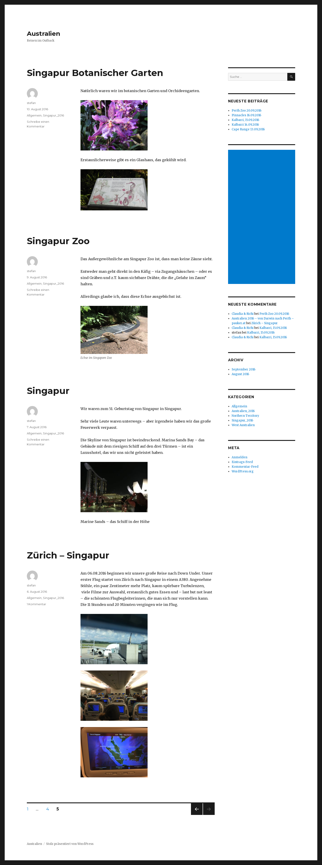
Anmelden (239, 457)
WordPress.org (243, 471)
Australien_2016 (243, 411)
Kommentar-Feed (245, 467)
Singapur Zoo (58, 240)
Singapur (48, 390)
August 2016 (240, 374)
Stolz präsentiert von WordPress (69, 844)
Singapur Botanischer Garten (95, 72)
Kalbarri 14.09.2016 (245, 125)
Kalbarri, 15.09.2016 (245, 120)
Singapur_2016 (53, 115)
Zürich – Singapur (68, 555)
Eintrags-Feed (242, 462)
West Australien (243, 425)
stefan (31, 103)
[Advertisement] (262, 217)
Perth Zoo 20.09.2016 (246, 110)
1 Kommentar (36, 604)
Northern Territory (245, 416)
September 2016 (243, 369)
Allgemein (34, 115)
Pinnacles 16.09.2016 (246, 115)
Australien (43, 33)
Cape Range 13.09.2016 (248, 129)
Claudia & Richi (243, 314)
